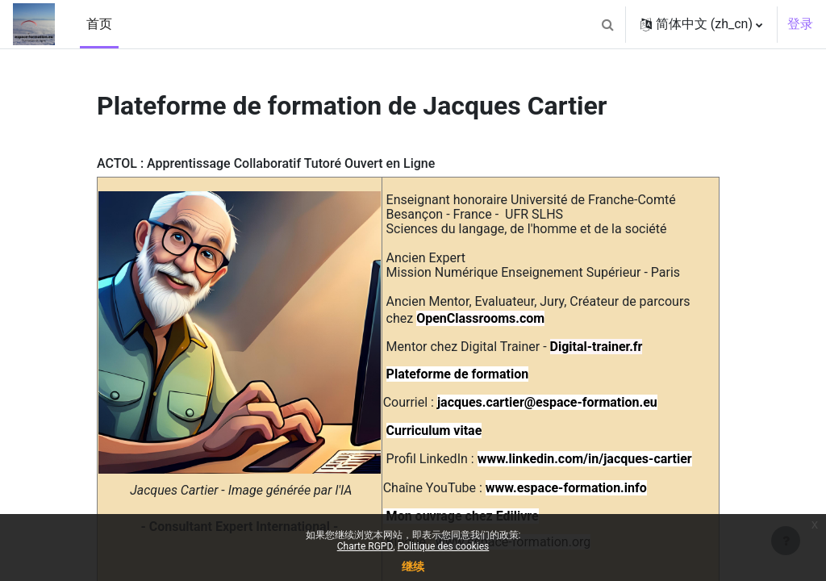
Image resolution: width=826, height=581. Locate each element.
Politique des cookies (444, 546)
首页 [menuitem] (99, 23)
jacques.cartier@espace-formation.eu (547, 402)
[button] (608, 24)
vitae (467, 430)
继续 (413, 566)
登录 (800, 23)
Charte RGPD (365, 546)
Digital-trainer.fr (596, 346)
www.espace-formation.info (566, 487)
